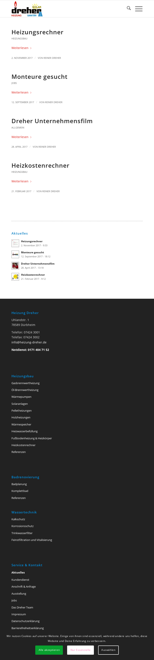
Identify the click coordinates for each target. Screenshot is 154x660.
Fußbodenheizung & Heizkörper (31, 438)
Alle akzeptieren (49, 650)
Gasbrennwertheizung (25, 383)
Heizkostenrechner (40, 165)
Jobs (14, 83)
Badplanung (19, 484)
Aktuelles (18, 572)
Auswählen (108, 650)
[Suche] (127, 8)
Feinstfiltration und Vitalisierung (31, 540)
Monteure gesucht (39, 76)
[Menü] (137, 8)
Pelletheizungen (21, 410)
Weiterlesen (21, 48)
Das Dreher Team (22, 607)
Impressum (18, 614)
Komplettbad (19, 491)
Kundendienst (20, 580)
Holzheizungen (20, 417)
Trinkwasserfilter (21, 533)
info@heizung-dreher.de (29, 342)
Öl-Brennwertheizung (24, 390)
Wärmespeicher (21, 424)
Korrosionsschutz (22, 526)
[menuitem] (127, 8)
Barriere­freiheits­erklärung (27, 628)
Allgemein (17, 127)
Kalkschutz (18, 519)
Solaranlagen (19, 404)
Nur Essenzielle (81, 650)
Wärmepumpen (21, 397)
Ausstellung (18, 593)
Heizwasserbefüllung (24, 431)
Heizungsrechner (37, 32)
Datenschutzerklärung (25, 621)
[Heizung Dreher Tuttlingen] (63, 8)
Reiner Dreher (52, 57)
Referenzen (18, 452)
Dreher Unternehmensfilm (52, 121)
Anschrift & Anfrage (23, 586)
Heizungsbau (19, 38)
